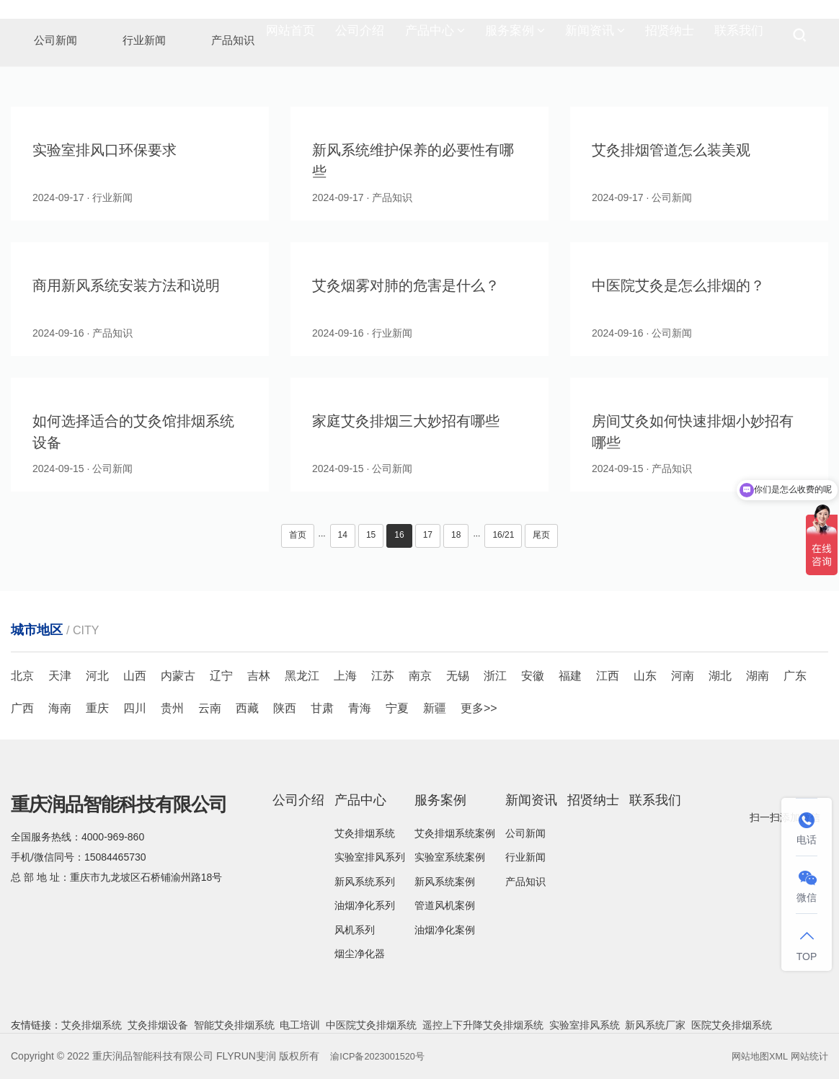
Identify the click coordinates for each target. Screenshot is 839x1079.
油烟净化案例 (444, 930)
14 (342, 535)
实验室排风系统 (584, 1025)
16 (399, 535)
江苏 (382, 676)
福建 (570, 676)
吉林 (258, 676)
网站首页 (290, 36)
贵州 (172, 708)
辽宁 (221, 676)
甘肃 (322, 708)
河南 (682, 676)
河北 (97, 676)
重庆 (97, 708)
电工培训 (300, 1025)
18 (456, 535)
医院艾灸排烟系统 (731, 1025)
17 (427, 535)
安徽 (532, 676)
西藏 (247, 708)
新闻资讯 (595, 36)
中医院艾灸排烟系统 (371, 1025)
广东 (795, 676)
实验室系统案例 (449, 857)
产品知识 (525, 881)
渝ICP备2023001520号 (381, 1056)
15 (371, 535)
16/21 (503, 535)
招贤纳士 (669, 36)
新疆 (434, 708)
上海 (345, 676)
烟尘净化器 (359, 953)
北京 (22, 676)
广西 (22, 708)
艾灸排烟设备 (158, 1025)
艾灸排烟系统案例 (454, 833)
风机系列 (354, 930)
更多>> (479, 708)
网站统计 (808, 1056)
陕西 (284, 708)
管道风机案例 (444, 905)
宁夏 (397, 708)
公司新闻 (525, 833)
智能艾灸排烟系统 (234, 1025)
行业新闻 (525, 857)
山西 (134, 676)
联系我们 (738, 36)
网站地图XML (754, 1056)
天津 (59, 676)
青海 (359, 708)
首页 (297, 535)
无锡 (457, 676)
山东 (645, 676)
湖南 (757, 676)
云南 (209, 708)
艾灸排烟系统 (364, 833)
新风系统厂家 (655, 1025)
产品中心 (435, 36)
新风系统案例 (444, 881)
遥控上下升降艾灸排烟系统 (482, 1025)
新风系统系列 (364, 881)
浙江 (495, 676)
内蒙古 (178, 676)
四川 (134, 708)
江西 (607, 676)
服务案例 (515, 36)
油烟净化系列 (364, 905)
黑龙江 (302, 676)
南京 (420, 676)
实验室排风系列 (369, 857)
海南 (59, 708)
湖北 (720, 676)
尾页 (541, 535)
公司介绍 (359, 36)
